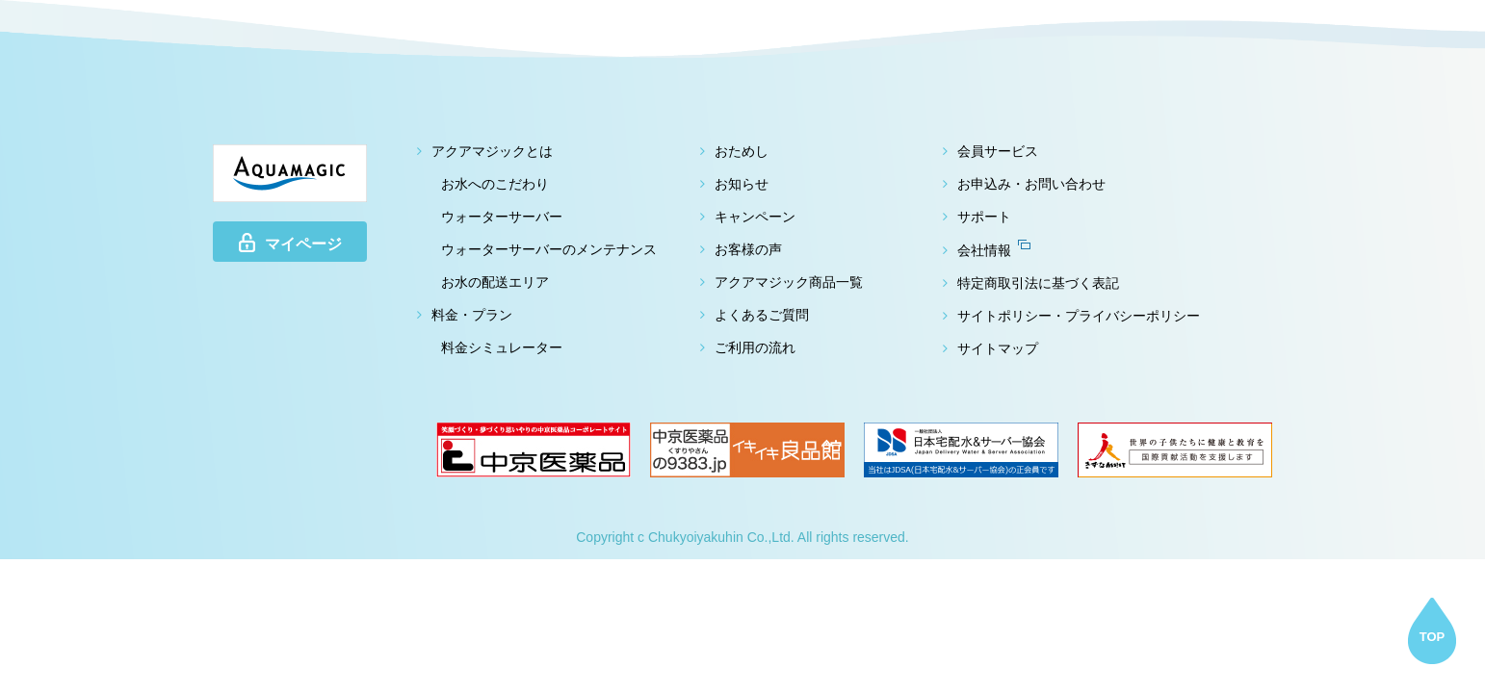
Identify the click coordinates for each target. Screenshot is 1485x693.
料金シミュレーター (501, 347)
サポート (984, 216)
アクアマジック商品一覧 (789, 282)
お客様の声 (748, 249)
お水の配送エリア (495, 282)
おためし (742, 151)
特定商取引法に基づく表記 (1038, 283)
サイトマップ (997, 348)
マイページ (290, 242)
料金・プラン (471, 314)
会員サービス (997, 151)
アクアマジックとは (492, 151)
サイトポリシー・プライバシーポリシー (1078, 315)
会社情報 (993, 250)
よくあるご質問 (762, 314)
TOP (1433, 636)
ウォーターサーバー (501, 216)
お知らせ (742, 184)
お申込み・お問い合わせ (1031, 184)
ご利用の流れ (755, 347)
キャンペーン (755, 216)
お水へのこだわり (495, 184)
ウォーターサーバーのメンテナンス (549, 249)
